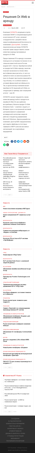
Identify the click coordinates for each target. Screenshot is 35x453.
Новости (6, 11)
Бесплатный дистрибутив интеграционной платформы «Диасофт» (17, 354)
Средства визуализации (10, 321)
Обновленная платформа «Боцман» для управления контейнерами (16, 317)
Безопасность (7, 25)
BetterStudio (24, 450)
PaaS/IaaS (6, 306)
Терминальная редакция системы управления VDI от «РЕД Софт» (14, 285)
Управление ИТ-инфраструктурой (13, 313)
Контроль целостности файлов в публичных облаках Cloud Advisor (14, 223)
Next (10, 194)
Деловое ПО (21, 212)
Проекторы (6, 298)
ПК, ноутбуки (7, 266)
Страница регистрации (15, 436)
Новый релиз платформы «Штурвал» (15, 347)
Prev (5, 194)
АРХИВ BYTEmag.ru (15, 431)
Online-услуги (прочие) (10, 212)
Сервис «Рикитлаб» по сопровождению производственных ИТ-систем (16, 309)
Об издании (15, 418)
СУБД (4, 252)
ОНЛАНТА (13, 32)
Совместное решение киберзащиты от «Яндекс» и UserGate (16, 231)
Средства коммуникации (11, 329)
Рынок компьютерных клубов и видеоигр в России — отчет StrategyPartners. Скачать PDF (18, 387)
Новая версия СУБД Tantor (12, 255)
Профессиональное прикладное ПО (14, 351)
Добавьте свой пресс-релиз (15, 433)
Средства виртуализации (11, 282)
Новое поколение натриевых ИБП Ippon (16, 208)
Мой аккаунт (15, 438)
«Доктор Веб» (16, 44)
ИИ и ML (5, 337)
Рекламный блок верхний (15, 441)
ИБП (4, 206)
